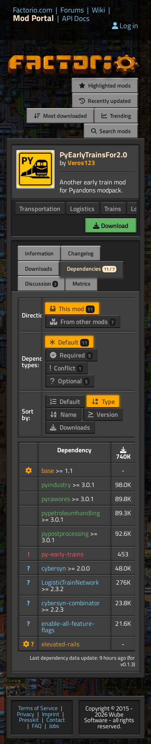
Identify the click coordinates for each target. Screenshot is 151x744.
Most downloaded (60, 115)
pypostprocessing (65, 533)
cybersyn (54, 568)
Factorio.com (32, 10)
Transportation (39, 208)
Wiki (98, 10)
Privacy (25, 715)
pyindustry (56, 484)
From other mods (83, 321)
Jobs (54, 726)
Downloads (38, 268)
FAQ (36, 726)
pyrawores (56, 499)
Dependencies (91, 268)
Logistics (82, 208)
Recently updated (105, 100)
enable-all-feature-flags (68, 627)
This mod (72, 308)
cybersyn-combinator (70, 603)
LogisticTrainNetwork (70, 582)
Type (103, 401)
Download (110, 225)
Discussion (41, 283)
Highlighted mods (105, 85)
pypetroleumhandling (70, 513)
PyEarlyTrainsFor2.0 (93, 154)
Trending (116, 115)
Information (39, 253)
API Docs (75, 18)
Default (69, 342)
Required (71, 355)
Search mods (111, 131)
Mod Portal (33, 18)
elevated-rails (60, 644)
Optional (69, 381)
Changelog (80, 253)
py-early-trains (62, 554)
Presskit (29, 720)
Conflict (66, 368)
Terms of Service (38, 709)
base (48, 470)
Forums (72, 10)
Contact (55, 720)
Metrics (81, 283)
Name (63, 414)
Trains (112, 208)
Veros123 (81, 162)
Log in (125, 25)
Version (103, 414)
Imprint (50, 715)
